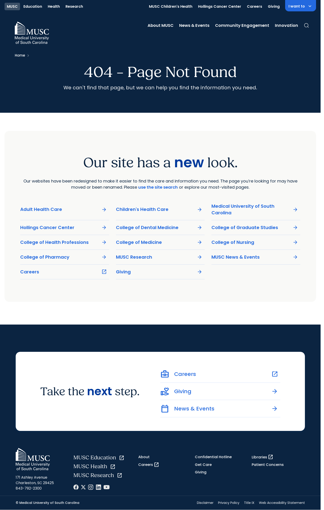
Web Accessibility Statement (282, 502)
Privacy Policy (228, 502)
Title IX (249, 502)
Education (32, 6)
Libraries (262, 457)
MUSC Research (159, 257)
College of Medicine (159, 242)
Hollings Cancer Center (219, 6)
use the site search (158, 187)
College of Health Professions (63, 242)
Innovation (286, 25)
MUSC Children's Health (170, 6)
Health (54, 6)
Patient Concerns (268, 464)
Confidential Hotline (213, 457)
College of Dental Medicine (159, 227)
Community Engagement (242, 25)
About (144, 457)
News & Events (194, 25)
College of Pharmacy (63, 257)
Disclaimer (205, 502)
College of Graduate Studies (254, 227)
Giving (274, 6)
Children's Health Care (159, 209)
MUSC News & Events (254, 257)
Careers (254, 6)
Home (20, 55)
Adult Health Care (63, 209)
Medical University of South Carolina (254, 209)
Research (74, 6)
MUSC (12, 6)
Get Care (203, 464)
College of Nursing (254, 242)
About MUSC (160, 25)
